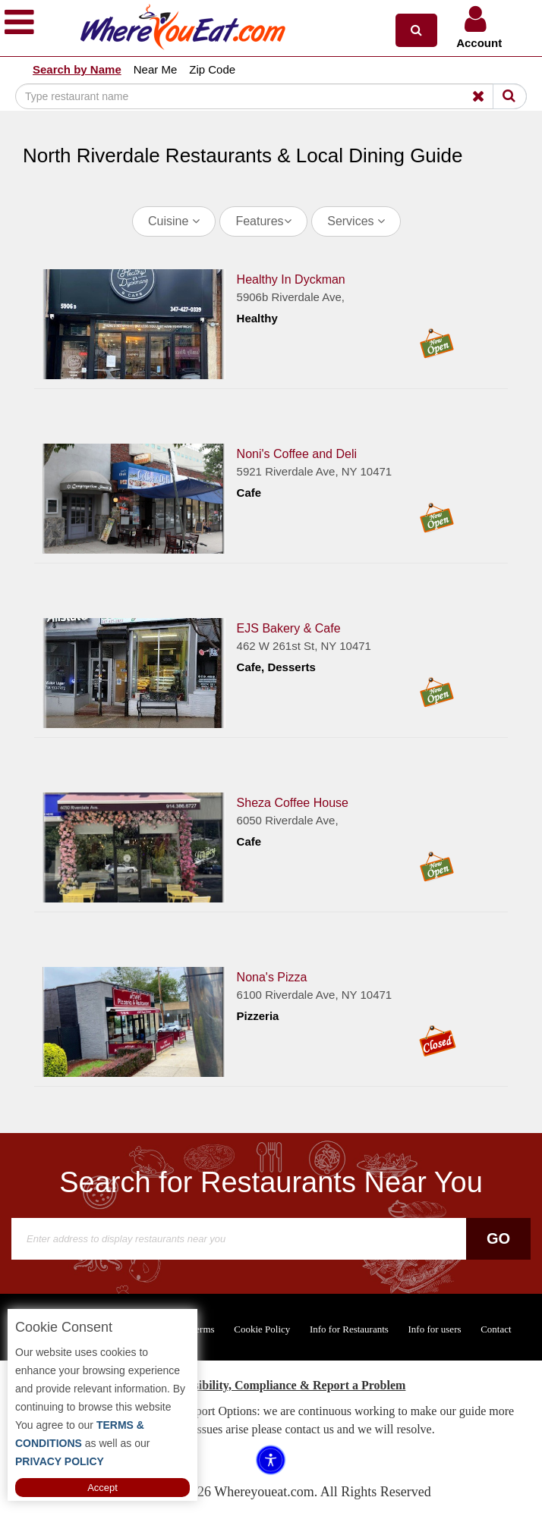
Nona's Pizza (272, 976)
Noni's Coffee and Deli (297, 453)
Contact (496, 1329)
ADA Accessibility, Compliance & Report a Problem (271, 1385)
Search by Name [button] (77, 69)
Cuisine (174, 221)
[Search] (271, 96)
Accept (102, 1487)
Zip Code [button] (212, 69)
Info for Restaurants (349, 1329)
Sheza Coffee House (292, 802)
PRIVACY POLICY (59, 1461)
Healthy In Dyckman (291, 278)
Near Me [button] (156, 69)
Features (263, 221)
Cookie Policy (262, 1329)
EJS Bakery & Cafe (289, 627)
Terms (202, 1329)
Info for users (434, 1329)
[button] (416, 30)
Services (356, 221)
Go (498, 1238)
